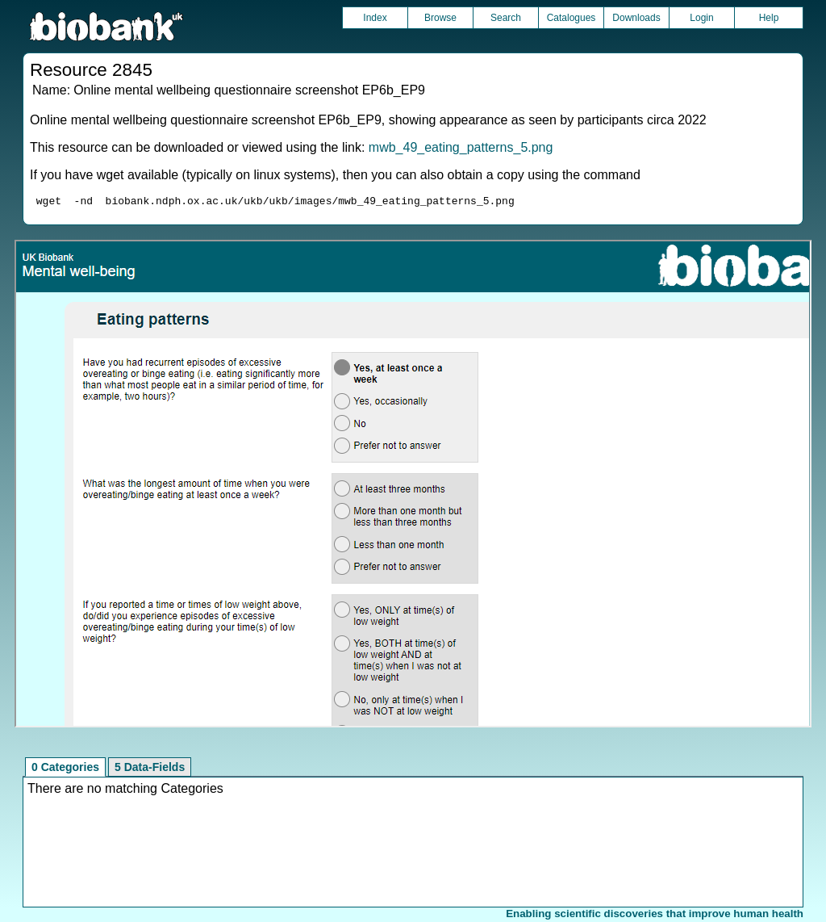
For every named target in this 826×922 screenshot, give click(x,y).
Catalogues (571, 17)
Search (505, 17)
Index (374, 17)
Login (701, 17)
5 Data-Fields (150, 769)
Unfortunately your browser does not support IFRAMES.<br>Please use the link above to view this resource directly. (413, 486)
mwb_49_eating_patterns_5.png (461, 147)
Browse (440, 17)
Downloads (636, 17)
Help (769, 17)
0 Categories (65, 769)
